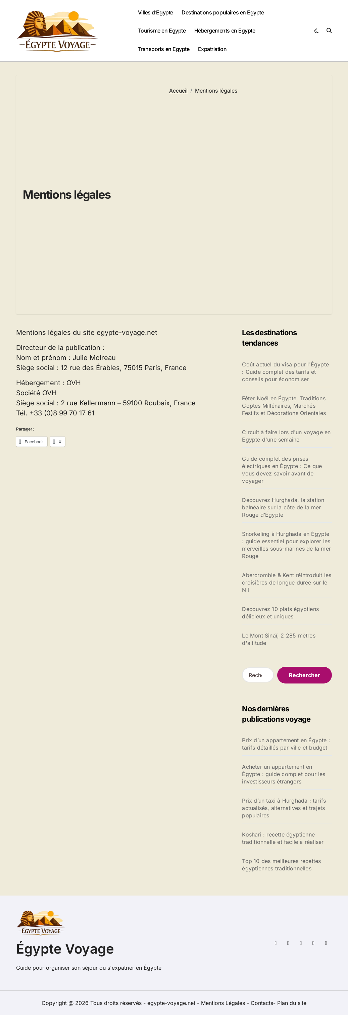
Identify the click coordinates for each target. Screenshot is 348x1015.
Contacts (262, 1003)
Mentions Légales (224, 1003)
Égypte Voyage (65, 949)
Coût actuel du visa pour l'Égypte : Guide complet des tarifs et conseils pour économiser (285, 372)
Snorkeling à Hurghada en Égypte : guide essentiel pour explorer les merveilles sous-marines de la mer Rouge (286, 544)
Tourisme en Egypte (162, 30)
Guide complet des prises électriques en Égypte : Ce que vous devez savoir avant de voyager (282, 469)
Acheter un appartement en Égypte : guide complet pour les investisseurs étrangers (283, 774)
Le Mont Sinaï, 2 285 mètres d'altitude (278, 639)
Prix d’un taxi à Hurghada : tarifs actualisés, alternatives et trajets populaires (284, 808)
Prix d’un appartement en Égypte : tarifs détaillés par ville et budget (286, 744)
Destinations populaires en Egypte (223, 12)
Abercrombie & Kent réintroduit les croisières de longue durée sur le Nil (286, 582)
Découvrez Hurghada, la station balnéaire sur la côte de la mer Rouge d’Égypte (283, 507)
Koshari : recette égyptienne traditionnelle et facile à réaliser (283, 838)
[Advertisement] (245, 200)
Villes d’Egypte (155, 12)
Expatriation (212, 49)
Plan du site (291, 1003)
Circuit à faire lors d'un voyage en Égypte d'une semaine (286, 436)
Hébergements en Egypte (224, 30)
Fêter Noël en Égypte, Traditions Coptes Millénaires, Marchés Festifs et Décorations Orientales (284, 405)
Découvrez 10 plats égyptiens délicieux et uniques (280, 613)
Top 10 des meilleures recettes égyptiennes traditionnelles (281, 865)
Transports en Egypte (163, 49)
